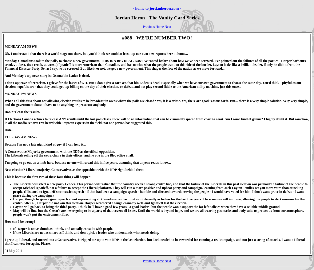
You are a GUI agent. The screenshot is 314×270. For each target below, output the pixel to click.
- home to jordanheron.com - (157, 8)
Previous (149, 26)
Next (168, 26)
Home (159, 26)
